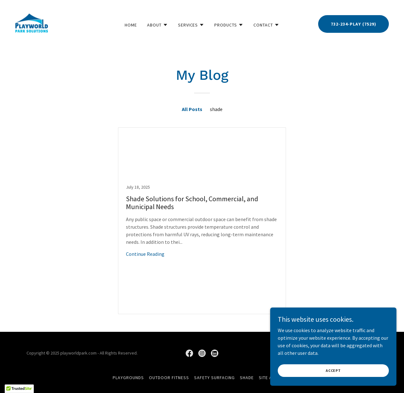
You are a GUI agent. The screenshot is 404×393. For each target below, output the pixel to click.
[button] (157, 25)
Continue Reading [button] (145, 254)
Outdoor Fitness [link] (169, 377)
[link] (31, 23)
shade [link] (216, 109)
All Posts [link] (192, 109)
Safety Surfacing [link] (214, 377)
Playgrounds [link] (128, 377)
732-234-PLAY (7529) (353, 24)
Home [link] (131, 25)
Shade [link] (247, 377)
